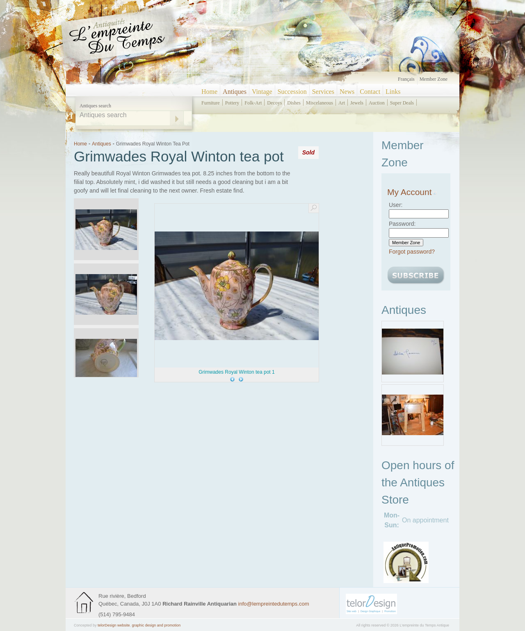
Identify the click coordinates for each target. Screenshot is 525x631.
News (347, 91)
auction (377, 103)
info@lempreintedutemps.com (273, 604)
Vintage (262, 91)
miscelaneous (319, 103)
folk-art (253, 103)
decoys (274, 103)
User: (395, 205)
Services (323, 91)
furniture (210, 103)
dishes (294, 103)
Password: (402, 223)
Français (406, 79)
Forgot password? (412, 251)
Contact (370, 91)
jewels (356, 103)
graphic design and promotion (156, 625)
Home (209, 91)
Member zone (433, 79)
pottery (232, 103)
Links (393, 91)
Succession (292, 91)
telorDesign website (114, 625)
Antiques (235, 91)
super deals (402, 103)
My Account (412, 192)
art (341, 103)
